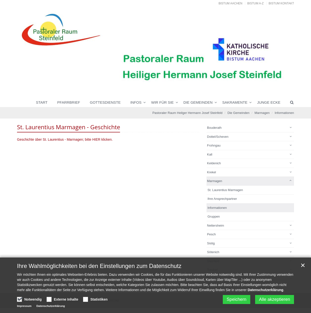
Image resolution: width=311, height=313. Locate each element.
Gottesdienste (105, 102)
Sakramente (234, 102)
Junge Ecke (268, 102)
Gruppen (213, 216)
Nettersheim (215, 225)
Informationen (284, 113)
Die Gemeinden (198, 102)
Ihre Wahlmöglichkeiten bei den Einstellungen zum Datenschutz (99, 267)
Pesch (211, 234)
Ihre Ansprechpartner (222, 199)
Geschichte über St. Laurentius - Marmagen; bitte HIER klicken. (65, 139)
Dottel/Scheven (217, 136)
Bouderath (214, 127)
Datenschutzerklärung (265, 291)
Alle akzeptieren (274, 300)
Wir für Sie (162, 102)
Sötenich (213, 252)
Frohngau (214, 145)
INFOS (135, 102)
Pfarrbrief (68, 102)
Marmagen (262, 113)
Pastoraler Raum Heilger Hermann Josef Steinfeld (187, 113)
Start (42, 102)
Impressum (24, 307)
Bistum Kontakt (281, 3)
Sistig (211, 243)
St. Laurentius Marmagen (225, 190)
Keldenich (214, 163)
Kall (209, 154)
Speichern (236, 300)
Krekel (211, 172)
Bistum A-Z (255, 3)
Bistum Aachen (230, 3)
